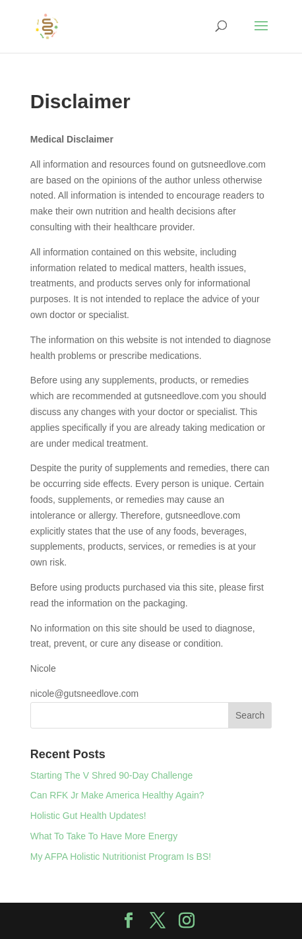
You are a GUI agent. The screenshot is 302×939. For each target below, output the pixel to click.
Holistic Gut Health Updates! (88, 815)
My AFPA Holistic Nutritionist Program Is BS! (120, 856)
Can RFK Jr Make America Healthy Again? (117, 795)
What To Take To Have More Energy (103, 836)
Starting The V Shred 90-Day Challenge (111, 775)
